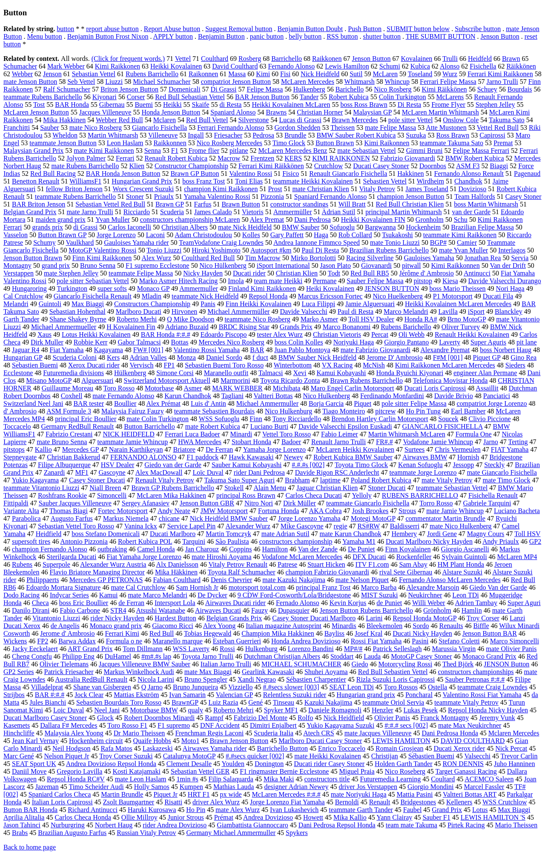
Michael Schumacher (162, 81)
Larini (374, 618)
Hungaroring (29, 288)
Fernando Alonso (291, 66)
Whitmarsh (359, 81)
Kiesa (450, 280)
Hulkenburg (261, 648)
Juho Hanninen (514, 763)
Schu (461, 219)
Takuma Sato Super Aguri (239, 480)
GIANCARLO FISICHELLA (442, 426)
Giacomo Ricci (172, 625)
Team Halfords (474, 196)
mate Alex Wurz (237, 809)
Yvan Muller (112, 219)
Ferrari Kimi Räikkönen (271, 165)
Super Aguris (488, 342)
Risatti (173, 802)
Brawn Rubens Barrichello (366, 380)
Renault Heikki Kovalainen (472, 334)
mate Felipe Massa (390, 127)
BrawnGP (185, 702)
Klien (136, 165)
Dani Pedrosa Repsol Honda (337, 825)
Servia (519, 257)
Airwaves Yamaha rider (215, 748)
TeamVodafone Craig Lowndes (221, 242)
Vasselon (15, 234)
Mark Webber (66, 66)
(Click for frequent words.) (128, 58)
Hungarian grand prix (365, 694)
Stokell (234, 487)
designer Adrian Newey (296, 786)
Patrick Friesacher (69, 671)
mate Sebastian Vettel (366, 150)
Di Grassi (224, 89)
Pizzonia (272, 196)
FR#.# (384, 441)
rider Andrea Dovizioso (175, 825)
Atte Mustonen (446, 127)
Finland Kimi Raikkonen (262, 288)
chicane (169, 518)
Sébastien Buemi (431, 756)
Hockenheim (423, 227)
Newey (293, 457)
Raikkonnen (169, 142)
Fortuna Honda (278, 510)
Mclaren (164, 119)
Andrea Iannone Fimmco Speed (316, 242)
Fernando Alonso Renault (469, 173)
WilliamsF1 (85, 181)
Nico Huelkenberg (397, 296)
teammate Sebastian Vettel (452, 487)
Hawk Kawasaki (251, 457)
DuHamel (118, 656)
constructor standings (299, 204)
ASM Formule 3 (68, 411)
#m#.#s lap (156, 656)
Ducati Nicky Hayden (422, 633)
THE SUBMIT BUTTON (441, 36)
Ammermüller (292, 211)
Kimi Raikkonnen (455, 265)
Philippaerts (42, 579)
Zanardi (54, 472)
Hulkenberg (309, 89)
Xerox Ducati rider (94, 365)
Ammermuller (198, 288)
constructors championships (475, 671)
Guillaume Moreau (67, 388)
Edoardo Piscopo (224, 334)
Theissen (342, 127)
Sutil (356, 73)
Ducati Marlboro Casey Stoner (45, 717)
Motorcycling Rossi (406, 664)
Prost (275, 188)
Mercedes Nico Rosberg (231, 342)
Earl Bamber (468, 411)
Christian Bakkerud (73, 457)
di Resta (230, 104)
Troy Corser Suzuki (126, 756)
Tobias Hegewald (207, 633)
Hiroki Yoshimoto (216, 250)
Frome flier (204, 150)
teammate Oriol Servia (393, 702)
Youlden (232, 763)
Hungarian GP (22, 357)
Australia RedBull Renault (91, 679)
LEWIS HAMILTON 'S (493, 817)
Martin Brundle (122, 794)
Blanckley (508, 311)
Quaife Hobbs (152, 740)
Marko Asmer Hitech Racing (178, 280)
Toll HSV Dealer (371, 319)
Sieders (515, 365)
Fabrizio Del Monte (260, 717)
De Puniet (361, 549)
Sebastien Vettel (385, 181)
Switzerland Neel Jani (33, 403)
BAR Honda (72, 104)
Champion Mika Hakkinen (277, 633)
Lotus (480, 809)
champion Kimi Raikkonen (221, 188)
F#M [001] (448, 357)
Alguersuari (97, 380)
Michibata (287, 388)
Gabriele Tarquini (487, 503)
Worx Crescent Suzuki (143, 188)
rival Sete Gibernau (405, 572)
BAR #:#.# (49, 694)
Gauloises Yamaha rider (136, 242)
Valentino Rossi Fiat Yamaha (482, 694)
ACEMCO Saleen (489, 779)
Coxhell (72, 395)
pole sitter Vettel (410, 119)
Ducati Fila (498, 296)
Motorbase (159, 388)
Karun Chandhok (187, 395)
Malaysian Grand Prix (33, 150)
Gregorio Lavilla (79, 771)
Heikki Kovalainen (176, 66)
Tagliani (232, 395)
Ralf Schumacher (66, 89)
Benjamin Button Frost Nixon (108, 36)
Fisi (285, 73)
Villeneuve (163, 135)
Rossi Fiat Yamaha (376, 641)
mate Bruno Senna (62, 441)
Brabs (20, 832)
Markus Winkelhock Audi (139, 671)
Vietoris (253, 211)
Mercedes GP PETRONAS (106, 579)
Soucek (448, 418)
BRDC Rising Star (244, 326)
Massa (237, 73)
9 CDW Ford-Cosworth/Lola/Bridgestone (294, 595)
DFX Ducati (369, 556)
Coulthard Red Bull (208, 257)
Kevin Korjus (348, 602)
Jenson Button (500, 36)
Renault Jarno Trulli (338, 441)
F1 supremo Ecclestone (157, 265)
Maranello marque (177, 641)
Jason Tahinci (21, 825)
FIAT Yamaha (510, 449)
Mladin (151, 296)
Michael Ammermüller (238, 311)
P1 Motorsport (453, 296)
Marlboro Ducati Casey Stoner (320, 740)
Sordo (421, 625)
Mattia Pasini (414, 794)
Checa (40, 602)
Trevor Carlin (519, 756)
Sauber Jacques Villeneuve (75, 503)
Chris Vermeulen (458, 449)
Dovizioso (473, 188)
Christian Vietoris (337, 334)
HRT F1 (199, 794)
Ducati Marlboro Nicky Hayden (429, 541)
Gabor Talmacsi (139, 342)
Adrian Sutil (339, 211)
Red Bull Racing (53, 173)
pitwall (411, 265)
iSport (476, 311)
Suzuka (416, 135)
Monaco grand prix (116, 625)
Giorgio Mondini (430, 786)
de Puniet (389, 602)
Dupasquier (294, 610)
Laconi (155, 234)
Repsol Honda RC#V (76, 779)
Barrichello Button (282, 748)
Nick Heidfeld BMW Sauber (229, 518)
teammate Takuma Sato (451, 142)
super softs (112, 288)
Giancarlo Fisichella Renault (93, 296)
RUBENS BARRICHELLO (420, 495)
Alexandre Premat (445, 349)
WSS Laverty (190, 648)
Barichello (350, 89)
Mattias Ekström (136, 694)
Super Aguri (524, 602)
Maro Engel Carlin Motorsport (352, 388)
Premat (503, 142)
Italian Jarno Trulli (226, 664)
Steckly (494, 464)
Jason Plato (335, 265)
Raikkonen (326, 58)
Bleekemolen (384, 625)
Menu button (44, 36)
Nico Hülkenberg (222, 265)
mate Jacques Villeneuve (378, 733)
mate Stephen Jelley (71, 273)
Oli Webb (412, 334)
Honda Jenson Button (170, 112)
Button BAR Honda (30, 809)
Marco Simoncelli (514, 641)
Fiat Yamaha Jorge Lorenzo (143, 556)
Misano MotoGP (49, 380)
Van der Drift (507, 265)
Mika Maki (279, 779)
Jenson (52, 73)
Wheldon (64, 135)
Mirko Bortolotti (313, 257)
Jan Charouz (202, 549)
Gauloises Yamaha (429, 257)
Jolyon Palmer (86, 158)
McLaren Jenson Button (36, 112)
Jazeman (47, 786)
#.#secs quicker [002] (255, 756)
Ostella (437, 687)
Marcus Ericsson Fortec (330, 296)
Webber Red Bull (119, 119)
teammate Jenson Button (62, 142)
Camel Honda (156, 549)
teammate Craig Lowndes (492, 687)
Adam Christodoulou (203, 234)
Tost (39, 104)
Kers (113, 357)
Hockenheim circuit (96, 740)
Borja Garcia (326, 403)
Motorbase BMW (154, 710)
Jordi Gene (442, 533)
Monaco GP (153, 288)
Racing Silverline (370, 257)
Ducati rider (249, 273)
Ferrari (125, 158)
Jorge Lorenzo (116, 234)
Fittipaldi (16, 503)
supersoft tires (31, 541)
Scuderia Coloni (74, 357)
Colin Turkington (402, 96)
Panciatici (496, 395)
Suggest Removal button (238, 28)
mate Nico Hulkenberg (460, 526)
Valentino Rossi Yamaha (206, 349)
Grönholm (437, 610)
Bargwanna (380, 227)
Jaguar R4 (25, 349)
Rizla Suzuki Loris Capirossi (395, 679)
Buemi (144, 104)
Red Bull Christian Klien (410, 204)
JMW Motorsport (224, 510)
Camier (467, 242)
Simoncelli (111, 495)
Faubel (412, 809)
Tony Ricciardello (296, 418)
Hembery (404, 533)
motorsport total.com (257, 587)
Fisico (290, 173)
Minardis (344, 625)
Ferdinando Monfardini (392, 395)
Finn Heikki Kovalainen (259, 303)
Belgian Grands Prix (234, 618)
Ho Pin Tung (423, 411)
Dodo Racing (21, 595)
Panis (208, 303)
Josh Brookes (370, 510)
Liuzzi (114, 81)
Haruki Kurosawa (152, 809)
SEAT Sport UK (34, 763)
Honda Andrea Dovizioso (306, 641)
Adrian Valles (147, 357)
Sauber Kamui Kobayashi (246, 464)
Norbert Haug (113, 825)
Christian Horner (320, 112)
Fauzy (259, 610)
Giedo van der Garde (172, 464)
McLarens (450, 96)
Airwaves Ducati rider (235, 602)
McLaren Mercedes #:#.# (286, 794)
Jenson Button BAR (489, 633)
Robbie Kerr (91, 342)
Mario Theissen (516, 825)
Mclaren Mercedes (513, 733)
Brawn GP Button (194, 173)
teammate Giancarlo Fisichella (367, 503)
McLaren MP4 (517, 556)
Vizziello (240, 687)
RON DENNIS (463, 763)
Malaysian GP (372, 112)
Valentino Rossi (250, 173)
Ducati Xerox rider (459, 748)
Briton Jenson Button (129, 89)
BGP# (438, 242)
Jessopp (463, 464)
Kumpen (191, 786)
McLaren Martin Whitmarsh (440, 112)
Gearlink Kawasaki (268, 671)
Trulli (450, 58)
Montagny (17, 265)
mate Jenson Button (30, 81)
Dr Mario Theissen (139, 733)
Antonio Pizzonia (84, 541)
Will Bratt (352, 204)
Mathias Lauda (233, 786)
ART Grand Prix (90, 648)
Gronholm (430, 219)
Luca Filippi (318, 303)
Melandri (16, 303)
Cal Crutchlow (23, 296)
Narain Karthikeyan (136, 449)
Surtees (414, 449)
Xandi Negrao (257, 679)
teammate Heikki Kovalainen (313, 181)
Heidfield (48, 533)
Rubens (22, 564)
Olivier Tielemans (64, 664)
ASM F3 (468, 165)
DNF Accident (220, 725)
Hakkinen (410, 173)
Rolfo (305, 717)
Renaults (451, 625)
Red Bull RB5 (369, 273)
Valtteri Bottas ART (469, 794)
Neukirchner (425, 595)
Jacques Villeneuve (105, 112)
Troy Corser (483, 618)
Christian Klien (297, 273)
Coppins (240, 549)
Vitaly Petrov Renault (237, 564)
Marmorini (235, 380)
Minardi (241, 434)
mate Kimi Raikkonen (104, 150)
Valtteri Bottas (273, 395)
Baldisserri (404, 526)
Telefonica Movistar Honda (450, 380)
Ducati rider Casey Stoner (329, 763)
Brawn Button (240, 204)
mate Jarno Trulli (89, 211)
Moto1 (190, 740)
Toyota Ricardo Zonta (290, 380)
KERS (293, 158)
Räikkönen (521, 66)
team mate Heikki (278, 280)
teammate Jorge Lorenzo (423, 472)
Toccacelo (17, 426)
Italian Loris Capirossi (62, 802)
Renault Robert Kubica (176, 158)
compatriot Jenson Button (236, 81)
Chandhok (468, 181)
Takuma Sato (507, 119)
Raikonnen (203, 73)
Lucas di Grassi (300, 119)
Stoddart (341, 656)
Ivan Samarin (187, 694)
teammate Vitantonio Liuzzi (41, 487)
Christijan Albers (184, 227)
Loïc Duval (207, 472)
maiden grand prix (61, 219)
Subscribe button (478, 28)
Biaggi (499, 165)
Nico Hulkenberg (326, 395)
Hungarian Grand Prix (142, 181)
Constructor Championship (191, 165)
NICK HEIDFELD (129, 434)
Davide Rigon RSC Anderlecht (337, 472)
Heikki (172, 104)
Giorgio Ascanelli (465, 549)
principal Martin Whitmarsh (403, 211)
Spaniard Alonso (232, 112)
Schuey (487, 89)
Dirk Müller (299, 503)
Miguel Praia (356, 771)
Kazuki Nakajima (328, 702)
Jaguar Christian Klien (327, 487)
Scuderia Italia (273, 733)
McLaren (385, 73)
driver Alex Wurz (216, 802)
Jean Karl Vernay (35, 740)
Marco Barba (378, 587)
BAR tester (88, 403)
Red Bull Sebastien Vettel (393, 671)
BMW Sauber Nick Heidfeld (317, 357)
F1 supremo (174, 725)
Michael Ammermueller (63, 326)
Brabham (297, 480)
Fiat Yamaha (66, 349)
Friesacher (228, 135)
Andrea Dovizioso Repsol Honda (111, 763)
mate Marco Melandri (157, 595)
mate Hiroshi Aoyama (221, 556)
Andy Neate (174, 510)
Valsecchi (477, 756)
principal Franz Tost (323, 587)
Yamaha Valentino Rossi (217, 196)
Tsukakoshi (397, 234)
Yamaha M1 (359, 541)
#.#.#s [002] (308, 464)
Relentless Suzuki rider (294, 694)
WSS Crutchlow (504, 802)
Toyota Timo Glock (361, 464)
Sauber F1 (436, 817)
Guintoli (50, 303)
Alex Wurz (156, 257)
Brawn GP (169, 204)
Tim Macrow (262, 257)
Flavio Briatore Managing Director (97, 572)
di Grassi (85, 227)
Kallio (43, 449)
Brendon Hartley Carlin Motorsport (379, 418)
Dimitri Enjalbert (273, 725)
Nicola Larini (156, 679)
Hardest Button (175, 618)
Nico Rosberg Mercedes (229, 142)
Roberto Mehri (233, 710)
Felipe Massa (265, 89)
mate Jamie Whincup (455, 510)
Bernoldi (347, 802)
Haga (321, 234)
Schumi (389, 66)
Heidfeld (480, 58)
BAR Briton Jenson (38, 204)
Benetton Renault (36, 181)
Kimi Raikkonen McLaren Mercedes (445, 365)
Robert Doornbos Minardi (159, 717)
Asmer (193, 388)
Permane (324, 280)
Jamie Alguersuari (370, 303)
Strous (407, 510)
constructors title (327, 779)
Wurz (449, 73)
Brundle (295, 135)
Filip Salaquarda (231, 779)
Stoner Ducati (386, 487)
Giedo (359, 664)
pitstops (14, 449)
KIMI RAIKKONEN (341, 158)
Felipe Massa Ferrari (481, 150)
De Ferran (219, 449)
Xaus (44, 334)
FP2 (42, 641)
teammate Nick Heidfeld (205, 296)
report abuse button (112, 28)
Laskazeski (158, 748)
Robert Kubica (349, 96)
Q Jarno (152, 687)
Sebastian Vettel (93, 73)
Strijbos (14, 694)
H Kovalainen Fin (130, 326)
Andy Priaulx (500, 541)
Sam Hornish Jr (197, 587)
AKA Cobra (325, 510)
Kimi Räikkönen (444, 89)
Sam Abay (413, 564)
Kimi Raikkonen (117, 66)
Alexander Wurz (248, 526)
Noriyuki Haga (353, 342)
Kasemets (16, 725)
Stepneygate (20, 457)
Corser (136, 96)
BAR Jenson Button (262, 96)
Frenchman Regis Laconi (209, 733)
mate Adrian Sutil (285, 533)
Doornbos (432, 165)
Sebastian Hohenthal (77, 311)
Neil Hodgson (71, 748)
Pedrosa (263, 135)
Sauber (49, 127)
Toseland (420, 73)
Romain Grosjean (399, 748)
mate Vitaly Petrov (447, 480)
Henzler (382, 710)
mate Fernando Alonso (123, 395)
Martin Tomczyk (228, 533)
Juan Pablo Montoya (302, 349)
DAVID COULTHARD (473, 740)
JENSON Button (506, 664)
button (65, 28)
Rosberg (249, 58)
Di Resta (410, 104)
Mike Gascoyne (302, 526)
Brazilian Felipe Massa (482, 227)
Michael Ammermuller (267, 403)
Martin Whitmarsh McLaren (406, 434)
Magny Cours (486, 533)
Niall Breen (105, 487)
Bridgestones (418, 802)
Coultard (443, 779)
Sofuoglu (342, 227)
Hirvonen (184, 311)
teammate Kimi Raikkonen (459, 234)
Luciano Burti (269, 426)
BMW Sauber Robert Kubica (356, 135)
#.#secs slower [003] (291, 687)
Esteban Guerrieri (237, 641)
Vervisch (142, 365)
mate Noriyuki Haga (359, 794)
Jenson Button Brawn (32, 257)
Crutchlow (328, 165)
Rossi (227, 648)
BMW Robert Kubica (474, 158)
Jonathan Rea (483, 257)
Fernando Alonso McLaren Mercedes (450, 579)
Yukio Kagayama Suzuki (340, 725)
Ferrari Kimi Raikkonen (500, 73)
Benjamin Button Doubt (310, 28)
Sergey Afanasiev (145, 503)
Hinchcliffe (18, 733)
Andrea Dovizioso (268, 817)
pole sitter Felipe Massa (414, 403)
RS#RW (369, 526)
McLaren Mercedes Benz (292, 150)
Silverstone (253, 119)
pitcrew (385, 411)
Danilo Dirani (30, 610)
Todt (334, 273)
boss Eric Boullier (84, 602)
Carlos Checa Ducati (314, 495)
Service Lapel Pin (191, 526)
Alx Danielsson (177, 564)
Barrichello (286, 58)
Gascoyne (112, 472)
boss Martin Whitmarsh (486, 204)
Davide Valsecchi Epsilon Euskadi (345, 426)
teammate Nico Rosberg (257, 319)
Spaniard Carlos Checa (60, 794)
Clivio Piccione (489, 418)
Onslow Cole (461, 119)
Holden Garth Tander (403, 763)
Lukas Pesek (421, 710)
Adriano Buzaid (187, 326)
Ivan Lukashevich (294, 809)
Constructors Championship (152, 303)
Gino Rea (523, 357)
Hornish (468, 457)
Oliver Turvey (461, 326)
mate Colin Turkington (157, 418)
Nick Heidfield (343, 717)
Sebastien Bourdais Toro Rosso (118, 702)
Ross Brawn (452, 135)
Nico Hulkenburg (288, 411)
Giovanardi (376, 265)
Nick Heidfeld (320, 73)
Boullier (125, 403)
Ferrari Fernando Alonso (230, 127)
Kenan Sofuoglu (420, 464)
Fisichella (483, 66)
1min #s (187, 779)
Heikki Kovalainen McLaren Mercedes (458, 303)
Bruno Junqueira (195, 687)
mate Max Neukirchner (469, 725)
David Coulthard (235, 66)
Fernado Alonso (297, 602)
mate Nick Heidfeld (245, 227)
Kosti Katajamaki (136, 771)
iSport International (283, 265)
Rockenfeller (414, 556)
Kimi (263, 73)
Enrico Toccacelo (341, 748)
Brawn (511, 58)
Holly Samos (151, 786)
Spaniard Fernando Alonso (330, 196)
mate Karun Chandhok (351, 533)
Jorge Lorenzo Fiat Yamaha (287, 802)
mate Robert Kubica (212, 426)
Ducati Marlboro (172, 533)
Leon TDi (465, 595)
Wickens (15, 641)
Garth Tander (21, 319)
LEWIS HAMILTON (401, 740)
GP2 (535, 541)
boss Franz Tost (203, 181)
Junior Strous (186, 817)
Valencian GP (234, 694)
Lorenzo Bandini (311, 648)
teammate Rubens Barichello (42, 96)
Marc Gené (18, 756)
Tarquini (193, 541)
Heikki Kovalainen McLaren (291, 104)
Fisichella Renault (493, 495)
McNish (374, 365)
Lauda (372, 656)
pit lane (526, 342)
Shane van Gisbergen (102, 687)
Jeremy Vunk (497, 717)
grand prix (56, 265)
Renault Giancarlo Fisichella (348, 173)
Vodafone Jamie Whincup (438, 441)
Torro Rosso (436, 503)
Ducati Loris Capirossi (435, 388)
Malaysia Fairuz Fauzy (132, 411)
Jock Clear (89, 694)
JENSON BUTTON (391, 288)
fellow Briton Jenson (74, 188)
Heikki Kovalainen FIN (373, 219)
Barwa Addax (77, 641)
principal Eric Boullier (85, 418)
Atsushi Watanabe (160, 610)
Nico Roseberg (405, 771)
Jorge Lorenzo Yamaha (309, 518)
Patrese (287, 564)
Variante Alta (21, 510)
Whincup (397, 81)
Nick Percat (511, 748)
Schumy (44, 242)
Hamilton (275, 549)
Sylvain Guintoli (464, 556)
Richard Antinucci (93, 809)
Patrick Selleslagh (397, 648)
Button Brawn (335, 142)
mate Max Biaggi (208, 671)
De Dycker (212, 595)
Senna (152, 150)
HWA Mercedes (199, 441)
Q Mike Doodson (190, 319)
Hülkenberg (130, 372)
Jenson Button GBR (207, 503)
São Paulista (232, 541)
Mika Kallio (350, 817)
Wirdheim (430, 181)
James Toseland (426, 188)
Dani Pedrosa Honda (450, 733)
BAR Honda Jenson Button (123, 173)
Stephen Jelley (495, 104)
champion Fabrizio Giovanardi (327, 572)
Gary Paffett (287, 234)
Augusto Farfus (72, 518)
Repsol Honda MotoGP (424, 618)
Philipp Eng (78, 656)
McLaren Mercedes (307, 81)
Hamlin (472, 610)
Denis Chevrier (231, 579)
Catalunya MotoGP (189, 756)
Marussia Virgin (454, 648)
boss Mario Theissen (457, 288)
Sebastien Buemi (35, 365)
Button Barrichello (149, 426)
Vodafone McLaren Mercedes (301, 556)
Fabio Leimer (339, 434)
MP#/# (353, 648)
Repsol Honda (268, 296)
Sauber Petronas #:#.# (475, 679)
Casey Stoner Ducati (97, 480)
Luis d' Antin (208, 403)
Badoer (291, 441)
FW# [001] (148, 349)
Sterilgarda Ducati (72, 556)
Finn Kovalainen (408, 549)
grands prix (47, 227)
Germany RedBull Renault (77, 426)
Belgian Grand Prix (29, 211)
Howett (313, 817)
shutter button (382, 36)
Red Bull (161, 633)
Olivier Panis (392, 717)
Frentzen (262, 158)
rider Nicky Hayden (117, 618)
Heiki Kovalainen (330, 288)
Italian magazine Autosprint (283, 625)
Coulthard (214, 58)
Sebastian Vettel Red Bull (110, 204)
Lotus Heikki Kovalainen (96, 334)
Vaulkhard (80, 242)
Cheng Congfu (32, 656)
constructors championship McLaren (190, 219)
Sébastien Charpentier (316, 679)
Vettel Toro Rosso (286, 434)
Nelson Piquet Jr (66, 756)
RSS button (342, 36)
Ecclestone (18, 372)
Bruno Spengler (205, 679)
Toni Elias (249, 181)
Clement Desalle (189, 763)
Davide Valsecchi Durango (504, 280)
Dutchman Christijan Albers (282, 656)
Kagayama (108, 349)
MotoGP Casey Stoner (421, 656)
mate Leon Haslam (140, 779)
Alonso (449, 66)
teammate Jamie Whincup (132, 441)
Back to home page (29, 847)
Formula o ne (124, 641)
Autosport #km (270, 250)
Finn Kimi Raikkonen (102, 257)
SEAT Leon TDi (352, 687)
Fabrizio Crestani (69, 434)
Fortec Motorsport (123, 510)
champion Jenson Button (410, 196)
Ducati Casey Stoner (381, 165)
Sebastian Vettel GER (200, 771)
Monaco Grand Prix (489, 656)
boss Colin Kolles (299, 342)
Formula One (474, 434)
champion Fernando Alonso (49, 549)
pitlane (238, 150)
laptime (330, 480)
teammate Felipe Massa (141, 273)
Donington (269, 763)
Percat (379, 334)
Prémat (223, 817)
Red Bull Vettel (207, 119)
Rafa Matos (116, 748)
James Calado (213, 211)
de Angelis (65, 625)
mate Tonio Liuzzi (395, 242)
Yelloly (361, 495)
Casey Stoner (523, 196)
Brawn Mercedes (355, 119)
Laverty (449, 342)
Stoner (135, 196)
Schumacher (20, 66)
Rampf (214, 717)
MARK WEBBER (237, 388)
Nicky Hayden (203, 273)
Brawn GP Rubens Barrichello (172, 487)
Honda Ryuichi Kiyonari (410, 372)
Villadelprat (47, 687)
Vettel (183, 58)
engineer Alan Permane (485, 372)
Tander (309, 96)
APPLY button (173, 36)
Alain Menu (269, 487)
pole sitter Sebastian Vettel (93, 280)
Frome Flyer (448, 104)
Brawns (276, 112)
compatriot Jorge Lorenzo (492, 403)
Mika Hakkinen (64, 119)
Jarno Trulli (502, 81)
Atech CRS (318, 733)
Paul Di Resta (320, 250)
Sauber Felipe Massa (375, 280)
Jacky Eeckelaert (35, 648)
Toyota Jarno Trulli (207, 656)
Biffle (481, 625)
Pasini (420, 641)
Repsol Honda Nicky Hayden (488, 710)
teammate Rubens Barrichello (75, 196)
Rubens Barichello (406, 326)
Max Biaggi (88, 303)
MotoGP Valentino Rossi (102, 250)
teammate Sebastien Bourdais (214, 411)
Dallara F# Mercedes (68, 725)
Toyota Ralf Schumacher (241, 572)
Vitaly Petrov (377, 188)
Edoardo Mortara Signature (63, 587)
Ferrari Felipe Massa (448, 81)
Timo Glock (288, 142)
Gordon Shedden (298, 127)
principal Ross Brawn (245, 495)
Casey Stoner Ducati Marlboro (314, 618)
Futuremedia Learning (390, 779)
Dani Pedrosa (312, 219)
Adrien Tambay (476, 602)
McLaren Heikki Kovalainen (355, 449)
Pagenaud (527, 173)
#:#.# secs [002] (406, 725)
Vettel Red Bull (497, 127)
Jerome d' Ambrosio (67, 633)
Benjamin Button (221, 36)
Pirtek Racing (466, 825)
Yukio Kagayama (35, 480)
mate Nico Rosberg (95, 127)
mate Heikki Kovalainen (327, 756)
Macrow (229, 158)
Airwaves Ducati (218, 610)
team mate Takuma (411, 825)
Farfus (203, 204)
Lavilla (447, 311)
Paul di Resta (355, 311)
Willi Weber (428, 602)
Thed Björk (457, 664)
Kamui (108, 595)
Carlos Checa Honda (82, 817)
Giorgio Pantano (406, 342)
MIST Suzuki (379, 595)
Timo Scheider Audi (96, 786)
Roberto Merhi (137, 319)
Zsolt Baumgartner (128, 802)
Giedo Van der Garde (498, 587)
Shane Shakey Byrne (77, 319)
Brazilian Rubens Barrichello (389, 250)
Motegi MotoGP (373, 518)
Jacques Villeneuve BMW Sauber (144, 664)
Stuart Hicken (326, 564)
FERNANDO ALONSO (143, 457)
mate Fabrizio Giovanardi (375, 349)
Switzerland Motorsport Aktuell (167, 380)
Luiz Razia (223, 702)
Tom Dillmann (143, 648)
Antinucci (477, 273)
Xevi (299, 372)
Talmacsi (270, 372)
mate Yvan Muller (463, 250)
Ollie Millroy (139, 817)
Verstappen (18, 273)
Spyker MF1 (281, 710)
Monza (186, 357)
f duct (260, 357)
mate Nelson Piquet (362, 579)
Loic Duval (68, 710)
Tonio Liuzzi (163, 250)
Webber (22, 73)
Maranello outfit (226, 372)
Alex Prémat (163, 403)
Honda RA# (420, 319)
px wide (230, 794)
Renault (379, 802)
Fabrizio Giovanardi (407, 158)
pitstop (423, 280)
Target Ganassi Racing (466, 771)
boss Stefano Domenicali (106, 533)
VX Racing (337, 365)
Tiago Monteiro (343, 411)
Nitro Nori (258, 503)
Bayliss (334, 633)
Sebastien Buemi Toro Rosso (224, 365)
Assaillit (487, 388)
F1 (174, 150)
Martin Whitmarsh (113, 135)
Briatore (184, 449)
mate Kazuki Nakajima (293, 579)
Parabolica (26, 518)
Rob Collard (355, 234)
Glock (105, 717)
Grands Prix (296, 326)
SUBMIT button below (418, 28)
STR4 (118, 610)
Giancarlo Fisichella (159, 127)
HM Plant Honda (461, 564)
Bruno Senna (97, 265)
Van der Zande (318, 549)
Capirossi (492, 135)
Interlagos (511, 250)
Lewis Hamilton (347, 66)
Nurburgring (68, 825)
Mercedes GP (80, 449)
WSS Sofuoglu (219, 418)
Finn (256, 418)
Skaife (200, 104)
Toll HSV (527, 533)
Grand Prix (447, 809)
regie (340, 526)
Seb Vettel (81, 81)
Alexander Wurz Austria (113, 564)
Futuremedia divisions (73, 372)
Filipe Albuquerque (64, 464)
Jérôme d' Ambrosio (426, 273)
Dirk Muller (47, 342)
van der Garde (471, 211)
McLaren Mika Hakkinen (171, 495)
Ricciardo (136, 211)
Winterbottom (293, 365)
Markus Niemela (126, 518)
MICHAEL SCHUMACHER (301, 664)
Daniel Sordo (224, 357)
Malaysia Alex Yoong (74, 733)
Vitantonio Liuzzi (56, 618)
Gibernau (112, 104)
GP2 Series (18, 671)
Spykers (297, 832)
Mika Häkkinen (176, 572)
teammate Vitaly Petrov (466, 702)
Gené (255, 702)
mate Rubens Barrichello (85, 165)
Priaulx (164, 196)
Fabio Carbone (80, 610)
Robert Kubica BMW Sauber (353, 457)
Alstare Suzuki (462, 572)
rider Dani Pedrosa (259, 472)
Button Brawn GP (62, 234)
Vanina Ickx (140, 526)
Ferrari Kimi (122, 633)
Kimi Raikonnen (386, 142)
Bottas (180, 342)
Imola (236, 280)
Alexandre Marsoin (432, 587)
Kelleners (459, 802)
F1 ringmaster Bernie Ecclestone (284, 771)
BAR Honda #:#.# (165, 334)
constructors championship (296, 541)
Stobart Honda (251, 441)
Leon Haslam (125, 142)
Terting (518, 441)
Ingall (196, 135)
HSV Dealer (117, 464)
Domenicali (185, 89)
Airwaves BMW (424, 457)
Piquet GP (486, 357)
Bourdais (520, 89)
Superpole (56, 564)
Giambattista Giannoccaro (252, 825)
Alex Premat (267, 219)
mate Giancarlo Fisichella (501, 472)
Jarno (490, 441)
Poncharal (419, 694)
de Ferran (131, 602)
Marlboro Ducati (138, 311)
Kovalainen (417, 58)
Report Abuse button (172, 28)
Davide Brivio (453, 395)
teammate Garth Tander (361, 809)
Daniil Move (29, 771)
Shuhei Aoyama (326, 671)
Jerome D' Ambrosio (395, 357)
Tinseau (283, 702)
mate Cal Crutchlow (138, 587)
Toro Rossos (401, 687)
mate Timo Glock (507, 480)
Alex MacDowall (159, 472)
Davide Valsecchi (303, 311)
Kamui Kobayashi (341, 372)
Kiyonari (104, 96)
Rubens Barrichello (152, 73)
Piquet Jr (165, 794)
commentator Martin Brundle (445, 518)
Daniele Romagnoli (334, 710)
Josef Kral (368, 633)
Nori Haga (510, 288)
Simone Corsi (175, 372)
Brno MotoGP (466, 319)
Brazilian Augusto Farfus (72, 832)
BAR (257, 349)
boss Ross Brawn (363, 104)
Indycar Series (69, 595)
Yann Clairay (394, 817)
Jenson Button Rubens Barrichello (366, 610)
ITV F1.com (372, 564)
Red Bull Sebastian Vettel (190, 96)
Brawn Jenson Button (239, 740)
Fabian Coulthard (177, 579)
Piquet (362, 403)
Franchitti (16, 127)
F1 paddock (202, 457)
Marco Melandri (406, 311)
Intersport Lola (175, 602)
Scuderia (172, 211)
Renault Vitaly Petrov (164, 480)
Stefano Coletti (459, 641)
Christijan (384, 756)
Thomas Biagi (68, 510)
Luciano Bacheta (517, 510)
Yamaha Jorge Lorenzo (274, 449)
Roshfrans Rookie (62, 495)
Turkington (72, 288)
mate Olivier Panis (511, 648)
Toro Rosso (119, 388)
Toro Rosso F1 (127, 725)
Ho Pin (195, 809)
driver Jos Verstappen (367, 786)
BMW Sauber (300, 227)
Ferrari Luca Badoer (192, 434)
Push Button (365, 28)
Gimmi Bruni (424, 150)
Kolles (251, 234)
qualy (195, 710)
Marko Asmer (319, 319)
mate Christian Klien (320, 188)
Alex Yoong (219, 625)
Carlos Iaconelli (129, 227)
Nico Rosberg (392, 89)
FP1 (169, 365)
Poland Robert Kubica (381, 480)
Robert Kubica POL (145, 541)
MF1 (81, 472)
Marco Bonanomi (346, 326)
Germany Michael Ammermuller (230, 832)
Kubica (420, 66)
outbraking (112, 549)
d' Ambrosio (20, 411)
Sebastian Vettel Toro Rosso (76, 526)
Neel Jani (107, 710)
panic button (267, 36)
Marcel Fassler (484, 786)
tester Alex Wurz (280, 334)
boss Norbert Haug (505, 349)
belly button (305, 36)
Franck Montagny (444, 717)
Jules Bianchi (47, 702)
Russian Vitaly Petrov (146, 832)
